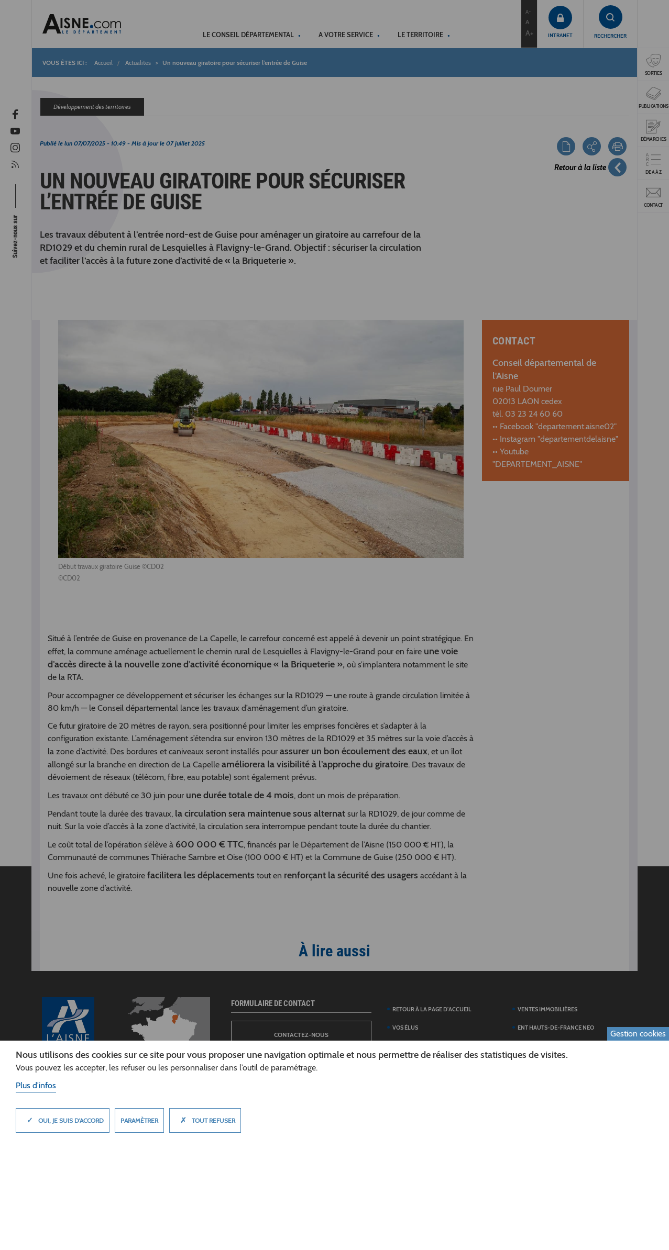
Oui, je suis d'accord (62, 1120)
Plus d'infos (36, 1085)
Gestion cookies (638, 1034)
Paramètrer (139, 1120)
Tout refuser (205, 1120)
